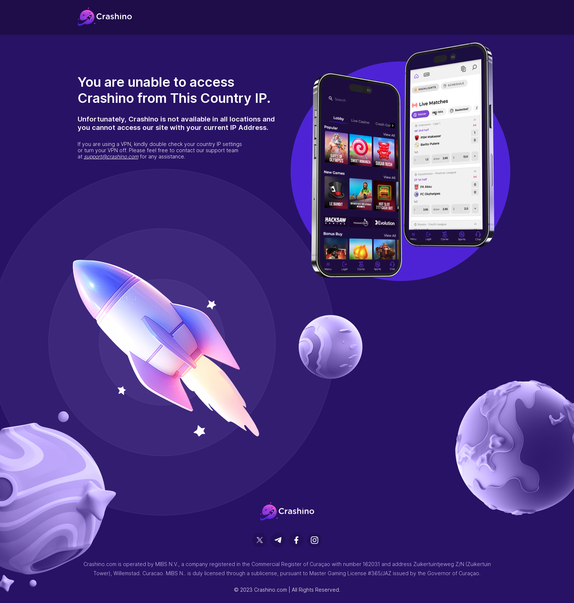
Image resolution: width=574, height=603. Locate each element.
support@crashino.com (111, 156)
